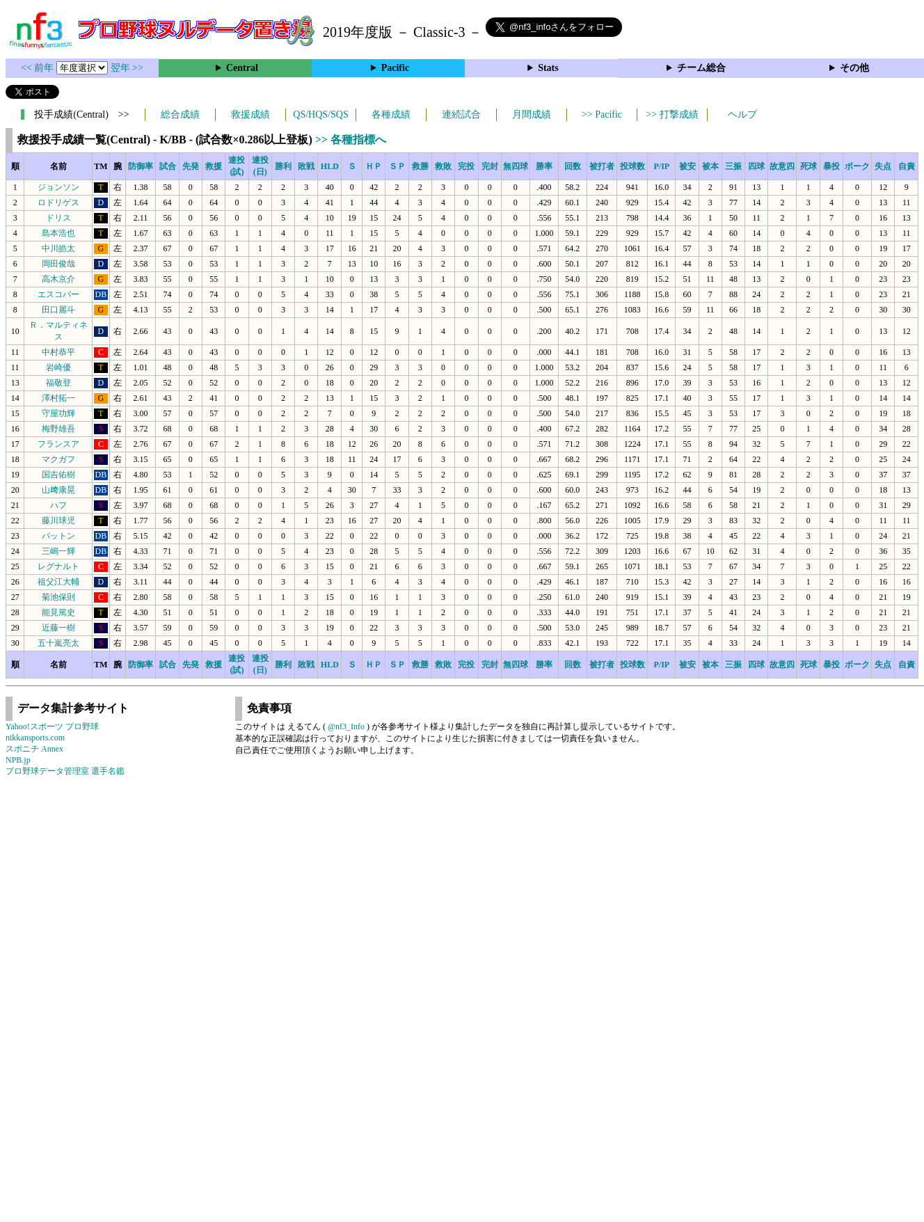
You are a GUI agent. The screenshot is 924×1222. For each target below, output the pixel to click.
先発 (190, 166)
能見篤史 (58, 612)
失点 (883, 166)
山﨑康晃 (58, 490)
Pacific (395, 68)
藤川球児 (58, 520)
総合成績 (180, 114)
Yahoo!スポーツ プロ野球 (52, 726)
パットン (58, 536)
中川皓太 (58, 248)
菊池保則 (58, 597)
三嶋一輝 (58, 551)
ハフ (58, 505)
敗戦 (306, 166)
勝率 (544, 166)
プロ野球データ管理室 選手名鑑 (65, 771)
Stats (548, 68)
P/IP (661, 166)
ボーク (857, 166)
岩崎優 (58, 367)
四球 (756, 166)
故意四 (782, 166)
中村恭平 (58, 352)
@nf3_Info (346, 726)
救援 (213, 166)
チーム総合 (701, 68)
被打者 (601, 166)
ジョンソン (58, 187)
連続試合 (461, 114)
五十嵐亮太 (58, 643)
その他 (854, 68)
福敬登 (58, 383)
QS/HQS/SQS (320, 114)
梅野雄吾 (58, 429)
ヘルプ (742, 114)
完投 (466, 166)
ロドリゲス (58, 202)
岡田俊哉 (58, 264)
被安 (687, 166)
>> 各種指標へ (350, 139)
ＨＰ (373, 166)
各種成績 (391, 114)
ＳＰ (397, 166)
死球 (808, 166)
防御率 (140, 166)
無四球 (515, 166)
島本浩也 (58, 233)
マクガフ (58, 459)
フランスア (58, 444)
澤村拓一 (58, 398)
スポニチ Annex (34, 749)
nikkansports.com (35, 738)
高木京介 (58, 279)
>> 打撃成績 (672, 114)
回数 (572, 166)
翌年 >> (127, 68)
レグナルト (58, 566)
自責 (906, 166)
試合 (167, 166)
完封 (489, 166)
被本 (710, 166)
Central (242, 68)
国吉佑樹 (58, 474)
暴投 (831, 166)
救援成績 (250, 114)
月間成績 (531, 114)
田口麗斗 (58, 310)
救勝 (420, 166)
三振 (733, 166)
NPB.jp (18, 760)
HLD (330, 166)
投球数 (632, 166)
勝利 (283, 166)
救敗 (443, 166)
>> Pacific (602, 114)
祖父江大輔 (58, 582)
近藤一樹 (58, 628)
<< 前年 (38, 68)
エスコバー (58, 294)
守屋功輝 (58, 413)
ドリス (58, 218)
